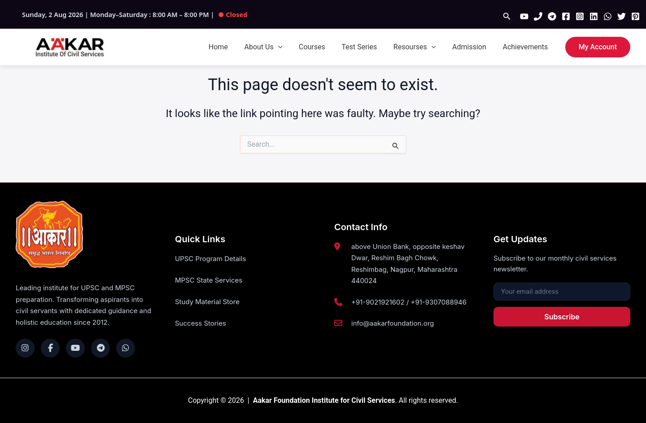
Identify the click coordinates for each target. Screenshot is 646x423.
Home (231, 47)
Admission (472, 47)
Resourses (419, 47)
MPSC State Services (208, 280)
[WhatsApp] (607, 16)
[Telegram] (552, 16)
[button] (507, 16)
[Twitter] (621, 16)
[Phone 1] (538, 16)
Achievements (526, 47)
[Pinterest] (635, 16)
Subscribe (561, 316)
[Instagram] (580, 16)
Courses (321, 47)
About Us (275, 47)
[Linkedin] (593, 16)
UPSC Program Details (210, 258)
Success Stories (200, 324)
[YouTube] (524, 16)
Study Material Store (207, 302)
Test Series (366, 47)
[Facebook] (566, 16)
